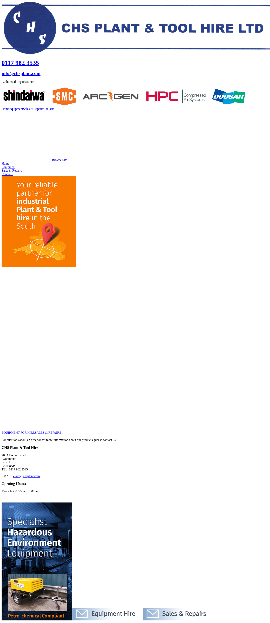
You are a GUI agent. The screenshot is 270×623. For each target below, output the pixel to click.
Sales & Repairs (33, 108)
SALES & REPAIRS (48, 432)
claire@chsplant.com (26, 476)
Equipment (16, 108)
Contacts (48, 108)
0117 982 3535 (20, 62)
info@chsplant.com (21, 73)
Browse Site (34, 160)
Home (5, 108)
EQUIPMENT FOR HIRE (18, 432)
